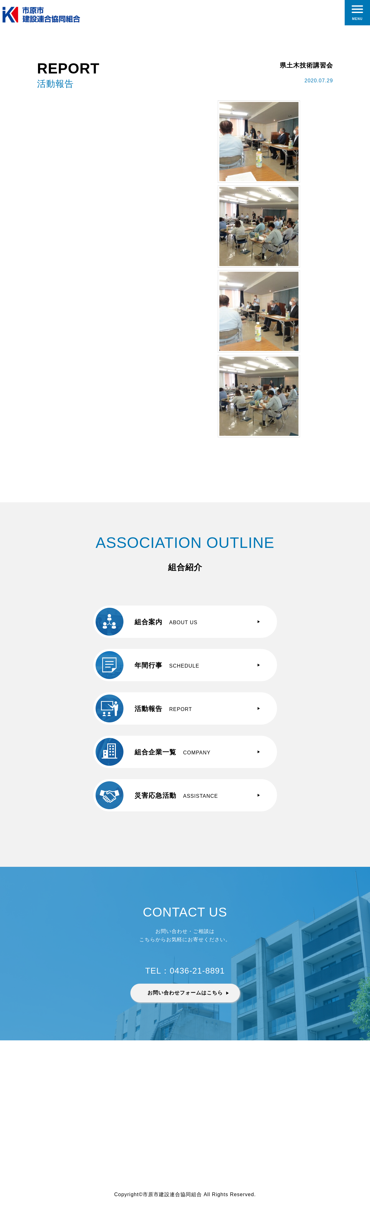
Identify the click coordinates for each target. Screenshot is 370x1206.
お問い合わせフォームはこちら (185, 992)
